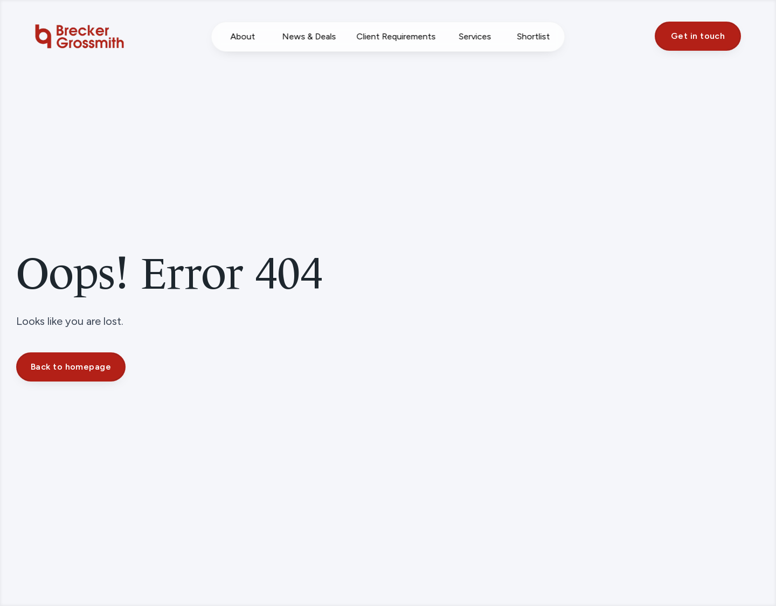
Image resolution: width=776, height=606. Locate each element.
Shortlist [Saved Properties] (533, 36)
